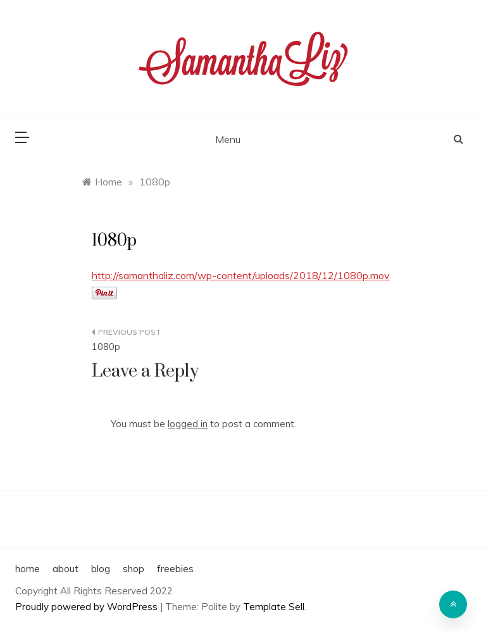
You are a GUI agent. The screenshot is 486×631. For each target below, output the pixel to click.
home (27, 569)
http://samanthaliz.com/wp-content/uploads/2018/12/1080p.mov (241, 275)
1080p (106, 346)
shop (133, 569)
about (65, 569)
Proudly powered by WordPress (87, 607)
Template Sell (273, 607)
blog (100, 569)
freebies (175, 569)
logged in (188, 424)
